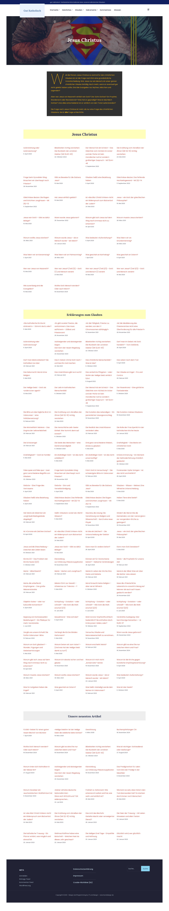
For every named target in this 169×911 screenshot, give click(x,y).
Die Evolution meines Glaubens (130, 414)
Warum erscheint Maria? (96, 646)
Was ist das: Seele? (125, 689)
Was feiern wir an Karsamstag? (36, 256)
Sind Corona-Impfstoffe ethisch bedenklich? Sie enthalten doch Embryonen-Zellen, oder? (99, 622)
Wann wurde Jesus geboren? (67, 219)
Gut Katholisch (32, 11)
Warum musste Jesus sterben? (130, 219)
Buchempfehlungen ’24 (126, 731)
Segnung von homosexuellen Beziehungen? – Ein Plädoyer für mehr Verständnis (36, 622)
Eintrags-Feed (24, 881)
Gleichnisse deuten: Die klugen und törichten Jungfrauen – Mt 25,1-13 (36, 202)
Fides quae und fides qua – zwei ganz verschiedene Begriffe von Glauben (36, 475)
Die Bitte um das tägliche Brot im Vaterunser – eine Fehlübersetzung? (37, 417)
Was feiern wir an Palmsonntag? (68, 256)
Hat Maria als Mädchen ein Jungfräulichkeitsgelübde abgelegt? (34, 518)
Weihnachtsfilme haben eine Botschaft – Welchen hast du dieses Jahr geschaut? (67, 838)
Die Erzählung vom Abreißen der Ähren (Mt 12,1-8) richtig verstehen (130, 152)
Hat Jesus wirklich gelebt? (66, 199)
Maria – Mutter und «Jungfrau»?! (68, 573)
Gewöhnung (91, 731)
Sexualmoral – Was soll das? (66, 619)
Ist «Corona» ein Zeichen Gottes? (37, 533)
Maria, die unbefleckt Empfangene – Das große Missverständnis (34, 588)
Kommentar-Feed (26, 884)
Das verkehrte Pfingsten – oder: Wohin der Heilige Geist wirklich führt (99, 377)
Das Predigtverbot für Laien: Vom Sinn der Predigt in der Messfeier (128, 771)
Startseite (54, 10)
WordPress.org (25, 887)
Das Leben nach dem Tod (127, 362)
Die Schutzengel (30, 444)
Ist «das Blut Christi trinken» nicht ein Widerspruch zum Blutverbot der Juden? (99, 202)
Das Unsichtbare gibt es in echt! (68, 374)
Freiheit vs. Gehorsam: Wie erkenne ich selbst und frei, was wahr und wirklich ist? (99, 795)
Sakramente (91, 10)
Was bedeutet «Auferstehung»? (99, 239)
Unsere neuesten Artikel (85, 718)
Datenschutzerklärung (83, 871)
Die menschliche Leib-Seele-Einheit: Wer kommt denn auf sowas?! (67, 432)
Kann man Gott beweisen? (128, 548)
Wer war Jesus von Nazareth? (36, 270)
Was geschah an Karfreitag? (98, 256)
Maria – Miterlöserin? (32, 573)
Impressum (78, 877)
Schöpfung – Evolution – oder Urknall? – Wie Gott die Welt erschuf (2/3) (98, 606)
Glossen (117, 10)
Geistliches (66, 10)
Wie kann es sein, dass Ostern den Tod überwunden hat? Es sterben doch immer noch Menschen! (131, 795)
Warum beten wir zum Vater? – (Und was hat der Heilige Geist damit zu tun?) (68, 649)
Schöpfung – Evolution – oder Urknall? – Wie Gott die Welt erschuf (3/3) (129, 606)
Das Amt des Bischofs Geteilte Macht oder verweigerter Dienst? (100, 818)
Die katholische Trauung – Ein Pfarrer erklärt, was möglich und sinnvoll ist (37, 838)
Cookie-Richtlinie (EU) (83, 884)
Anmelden (23, 878)
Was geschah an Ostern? (127, 256)
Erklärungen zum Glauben (84, 316)
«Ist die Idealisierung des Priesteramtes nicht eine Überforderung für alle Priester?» (131, 328)
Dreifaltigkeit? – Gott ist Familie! (36, 457)
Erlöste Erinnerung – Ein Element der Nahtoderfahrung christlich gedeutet (130, 460)
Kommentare (105, 10)
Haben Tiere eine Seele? (127, 499)
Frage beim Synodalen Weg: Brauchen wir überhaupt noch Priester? (36, 182)
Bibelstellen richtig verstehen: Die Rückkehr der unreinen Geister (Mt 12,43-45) (67, 152)
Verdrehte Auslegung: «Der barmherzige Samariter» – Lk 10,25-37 (129, 622)
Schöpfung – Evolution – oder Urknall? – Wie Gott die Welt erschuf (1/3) (67, 606)
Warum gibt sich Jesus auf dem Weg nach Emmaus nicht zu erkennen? (99, 222)
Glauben (78, 10)
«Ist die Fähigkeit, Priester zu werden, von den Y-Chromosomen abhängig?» (97, 328)
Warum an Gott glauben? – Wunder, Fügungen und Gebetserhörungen (34, 649)
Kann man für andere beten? (98, 548)
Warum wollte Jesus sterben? (36, 239)
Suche (145, 870)
